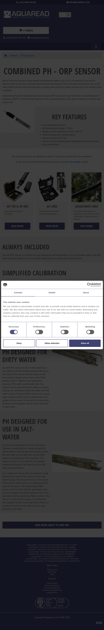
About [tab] (86, 292)
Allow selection (52, 343)
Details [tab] (52, 292)
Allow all (85, 343)
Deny (19, 343)
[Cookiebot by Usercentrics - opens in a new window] (89, 285)
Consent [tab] (18, 292)
